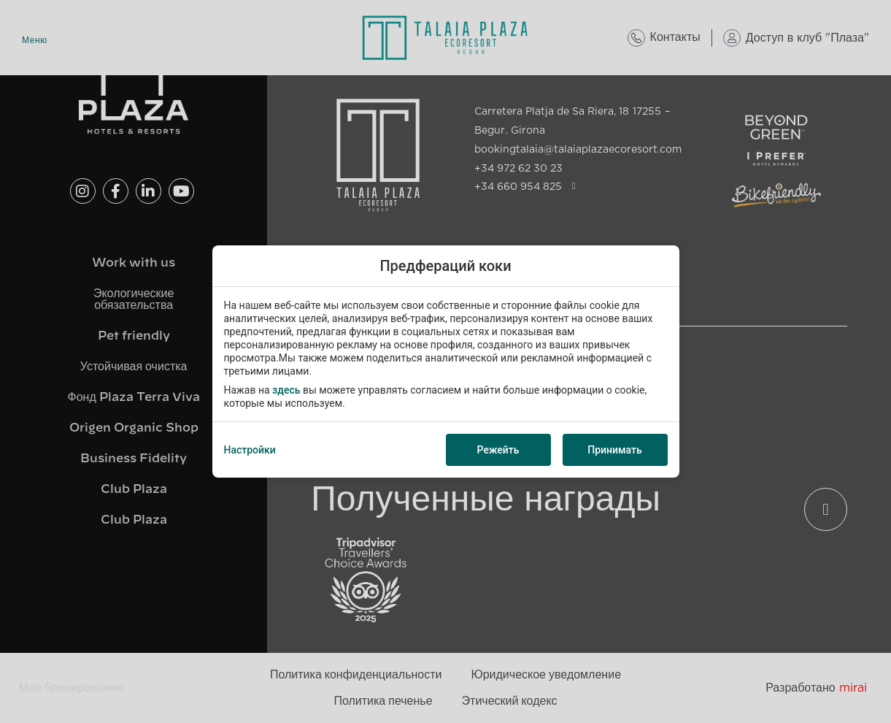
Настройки (250, 450)
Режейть (498, 450)
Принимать (614, 450)
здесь (286, 390)
